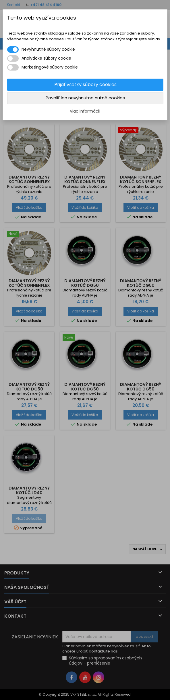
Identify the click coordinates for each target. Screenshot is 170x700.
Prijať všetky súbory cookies (85, 84)
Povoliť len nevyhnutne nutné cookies (85, 98)
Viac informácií (85, 111)
